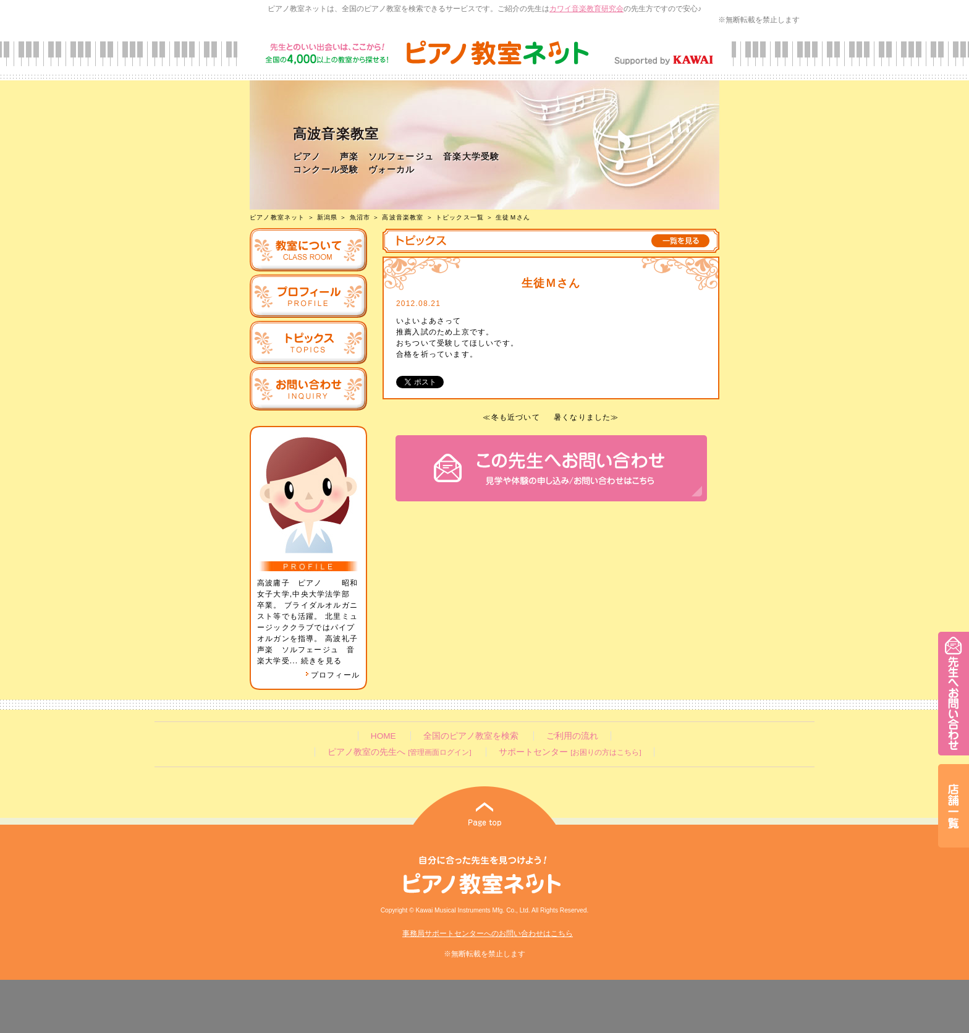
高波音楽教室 (402, 217)
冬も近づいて (515, 417)
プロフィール (332, 675)
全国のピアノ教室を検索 (470, 736)
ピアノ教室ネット (277, 217)
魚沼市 (360, 217)
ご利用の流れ (572, 736)
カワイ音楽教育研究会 (586, 8)
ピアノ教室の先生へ (399, 752)
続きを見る (321, 661)
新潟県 (327, 217)
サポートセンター (570, 752)
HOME (383, 736)
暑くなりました (582, 417)
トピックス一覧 (460, 217)
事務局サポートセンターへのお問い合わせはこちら (487, 933)
